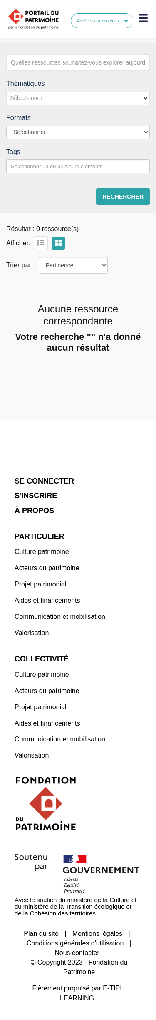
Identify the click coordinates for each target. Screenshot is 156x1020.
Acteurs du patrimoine (47, 567)
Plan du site (41, 933)
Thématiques (25, 83)
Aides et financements (47, 600)
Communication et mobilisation (60, 616)
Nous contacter (76, 952)
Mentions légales (97, 933)
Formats (18, 117)
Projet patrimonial (41, 584)
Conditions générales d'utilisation (75, 943)
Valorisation (32, 632)
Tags (13, 151)
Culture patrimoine (42, 551)
